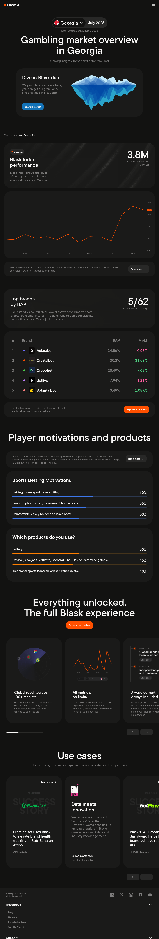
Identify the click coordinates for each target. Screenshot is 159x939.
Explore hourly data (79, 625)
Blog (10, 905)
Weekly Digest (16, 920)
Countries (10, 135)
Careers (12, 910)
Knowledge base (17, 915)
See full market (33, 106)
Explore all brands (137, 409)
